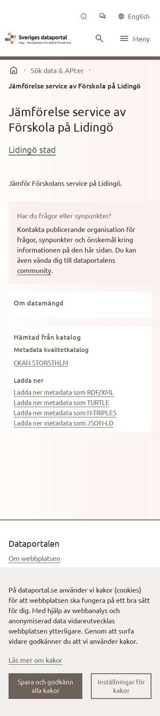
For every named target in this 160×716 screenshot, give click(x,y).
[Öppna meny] (134, 38)
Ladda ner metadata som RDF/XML (64, 392)
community (34, 270)
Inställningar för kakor (121, 686)
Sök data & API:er (57, 70)
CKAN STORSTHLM (41, 362)
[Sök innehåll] (99, 38)
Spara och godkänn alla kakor (45, 686)
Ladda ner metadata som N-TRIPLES (65, 412)
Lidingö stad (32, 149)
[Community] (102, 16)
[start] (14, 70)
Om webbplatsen (34, 558)
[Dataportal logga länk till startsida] (39, 38)
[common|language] (134, 16)
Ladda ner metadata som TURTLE (61, 402)
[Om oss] (83, 16)
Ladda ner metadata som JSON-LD (63, 423)
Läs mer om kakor (35, 659)
